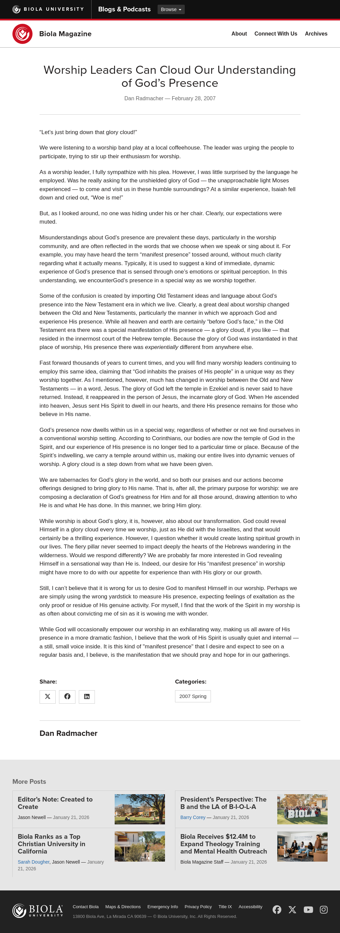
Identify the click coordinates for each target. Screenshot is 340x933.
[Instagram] (324, 910)
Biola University (54, 9)
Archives (316, 34)
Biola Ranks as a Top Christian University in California (52, 844)
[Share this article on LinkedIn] (87, 697)
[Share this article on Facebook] (67, 697)
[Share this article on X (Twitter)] (48, 697)
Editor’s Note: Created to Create (55, 803)
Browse (171, 9)
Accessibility (251, 906)
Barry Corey (193, 817)
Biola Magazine (65, 34)
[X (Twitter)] (292, 910)
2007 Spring (193, 696)
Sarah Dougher (33, 862)
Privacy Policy (198, 906)
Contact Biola (86, 906)
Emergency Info (163, 906)
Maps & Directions (122, 906)
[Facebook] (277, 910)
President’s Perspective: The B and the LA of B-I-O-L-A (223, 803)
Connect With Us (275, 34)
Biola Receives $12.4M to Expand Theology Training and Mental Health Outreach (223, 844)
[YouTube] (308, 910)
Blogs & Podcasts (124, 9)
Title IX (225, 906)
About (239, 34)
